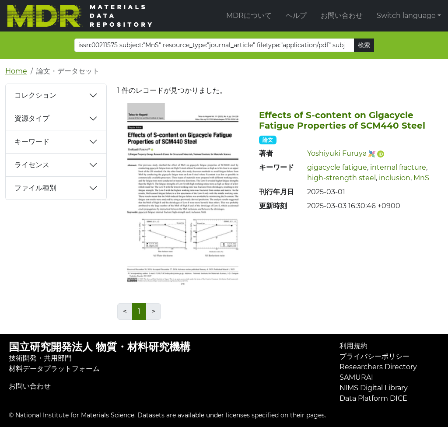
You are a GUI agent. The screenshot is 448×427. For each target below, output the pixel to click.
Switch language (406, 15)
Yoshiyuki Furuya (337, 153)
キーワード (31, 141)
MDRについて (249, 15)
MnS (421, 178)
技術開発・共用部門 (40, 358)
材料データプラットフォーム (54, 368)
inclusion (394, 178)
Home (16, 71)
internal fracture (398, 167)
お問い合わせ (342, 15)
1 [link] (139, 311)
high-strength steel (341, 178)
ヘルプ (296, 15)
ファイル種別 (35, 188)
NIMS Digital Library (374, 388)
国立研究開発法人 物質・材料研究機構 (99, 346)
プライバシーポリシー (375, 356)
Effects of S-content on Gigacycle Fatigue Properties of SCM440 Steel (342, 120)
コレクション (35, 95)
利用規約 (354, 346)
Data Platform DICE (373, 398)
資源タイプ (31, 118)
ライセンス (31, 165)
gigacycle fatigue (337, 167)
